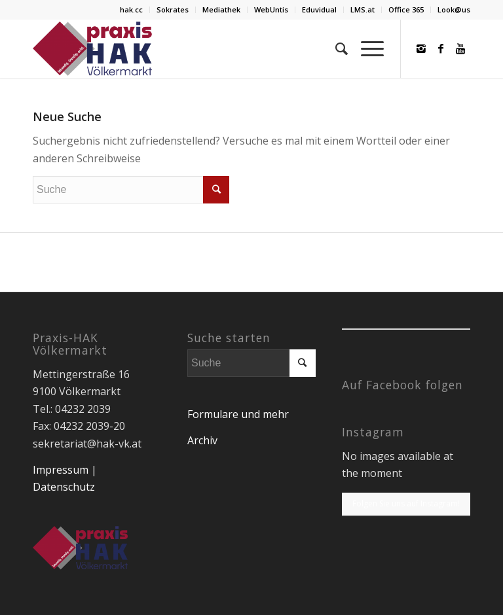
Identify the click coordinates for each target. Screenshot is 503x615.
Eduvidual (319, 9)
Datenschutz (64, 487)
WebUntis (271, 9)
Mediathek (221, 9)
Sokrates (173, 9)
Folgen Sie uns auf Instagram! (406, 503)
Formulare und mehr (238, 414)
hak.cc (131, 9)
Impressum (60, 470)
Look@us (454, 9)
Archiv (202, 440)
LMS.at (362, 9)
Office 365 (406, 9)
